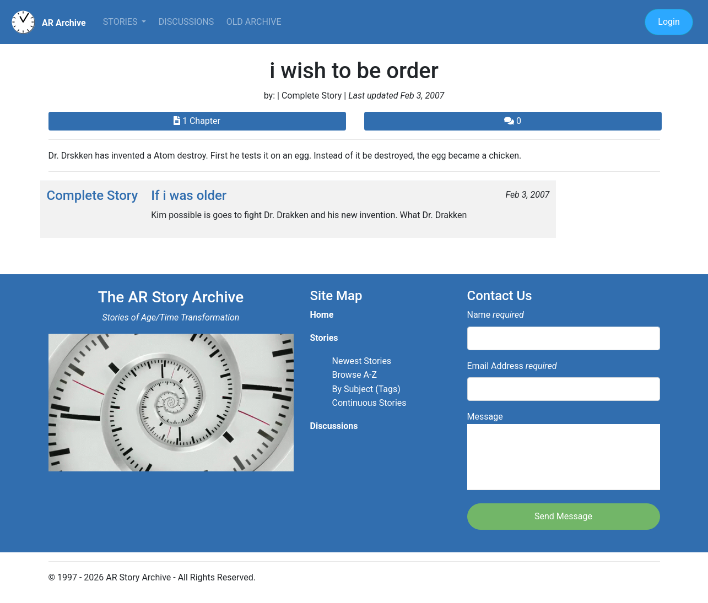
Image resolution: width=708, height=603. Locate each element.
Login (668, 22)
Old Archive (254, 22)
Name (495, 314)
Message (563, 450)
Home (322, 314)
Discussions (186, 22)
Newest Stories (362, 361)
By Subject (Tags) (366, 389)
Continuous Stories (369, 403)
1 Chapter (197, 121)
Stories (121, 22)
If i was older (188, 195)
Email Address (512, 366)
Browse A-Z (354, 375)
